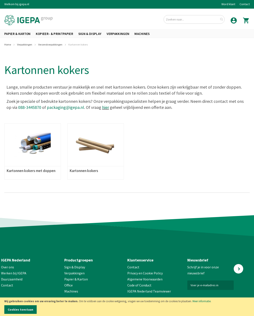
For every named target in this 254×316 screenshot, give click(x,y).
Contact (245, 4)
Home (7, 44)
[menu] (127, 34)
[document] (127, 307)
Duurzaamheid (11, 279)
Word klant (228, 4)
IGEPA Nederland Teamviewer (149, 291)
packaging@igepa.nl (65, 107)
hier (105, 107)
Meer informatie (201, 301)
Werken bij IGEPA (13, 273)
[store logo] (28, 20)
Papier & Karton (76, 279)
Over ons (7, 267)
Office (68, 285)
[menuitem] (17, 34)
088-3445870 (29, 107)
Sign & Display (74, 267)
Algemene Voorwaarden (144, 279)
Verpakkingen (25, 44)
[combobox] (194, 19)
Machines (71, 291)
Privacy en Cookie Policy (145, 273)
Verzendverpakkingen (50, 44)
